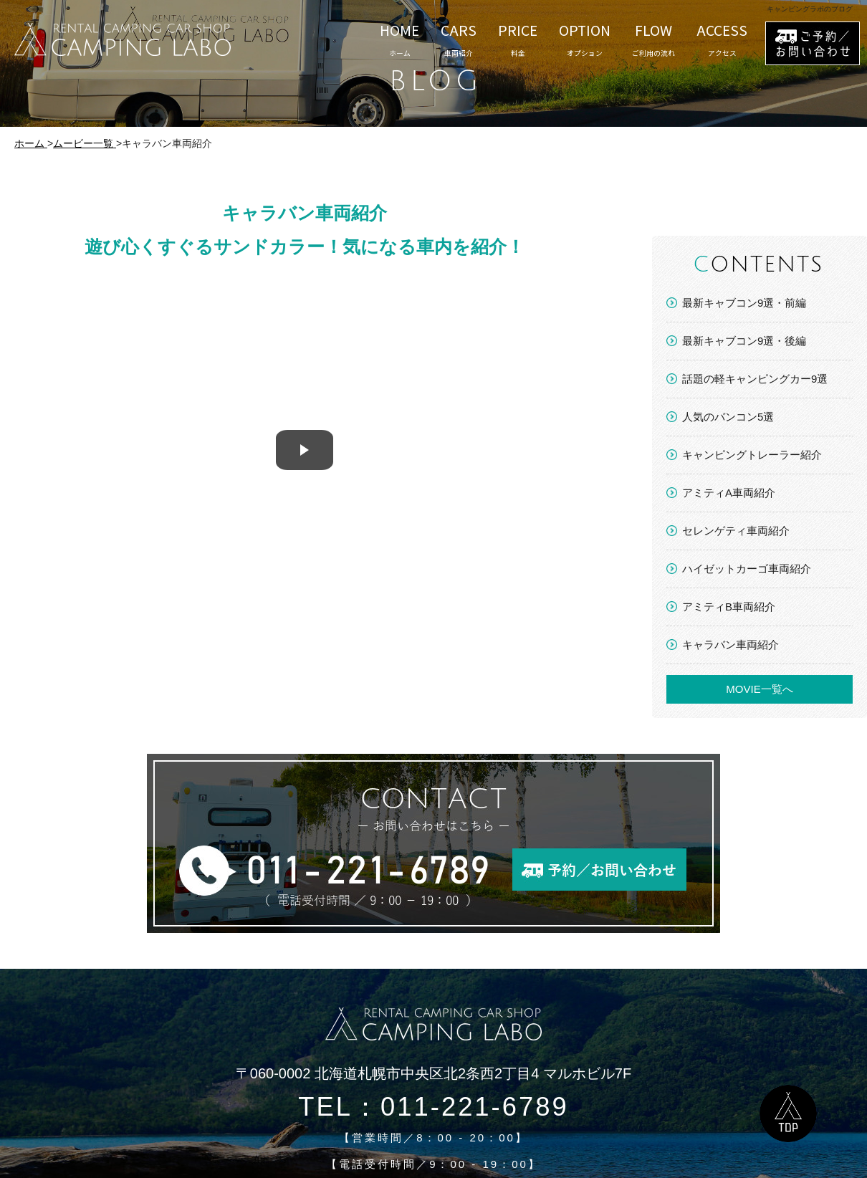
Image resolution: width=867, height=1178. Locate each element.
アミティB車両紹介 (728, 606)
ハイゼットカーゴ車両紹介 (746, 568)
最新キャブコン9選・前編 (744, 303)
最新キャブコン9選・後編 (744, 341)
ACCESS (721, 39)
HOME (399, 39)
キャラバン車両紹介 (730, 644)
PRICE (517, 39)
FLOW (653, 39)
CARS (458, 39)
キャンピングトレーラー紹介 (752, 455)
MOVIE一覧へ (759, 689)
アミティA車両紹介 (728, 493)
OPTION (584, 39)
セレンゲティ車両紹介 (736, 531)
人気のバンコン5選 (728, 417)
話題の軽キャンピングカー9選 (755, 379)
